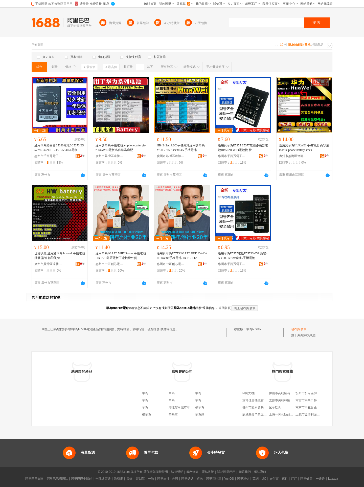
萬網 (256, 478)
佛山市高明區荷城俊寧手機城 (288, 393)
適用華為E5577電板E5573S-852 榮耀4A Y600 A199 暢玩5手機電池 (242, 256)
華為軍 (173, 414)
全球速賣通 (103, 478)
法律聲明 (177, 472)
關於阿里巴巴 (226, 472)
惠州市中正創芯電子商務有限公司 (109, 264)
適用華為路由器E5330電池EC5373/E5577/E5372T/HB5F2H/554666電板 (59, 148)
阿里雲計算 (213, 478)
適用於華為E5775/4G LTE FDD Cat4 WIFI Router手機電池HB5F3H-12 (182, 256)
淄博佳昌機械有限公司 (257, 400)
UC (264, 478)
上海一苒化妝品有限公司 (285, 414)
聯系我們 (245, 472)
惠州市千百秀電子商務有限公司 (48, 156)
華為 (145, 393)
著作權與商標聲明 (156, 472)
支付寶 (274, 478)
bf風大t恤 (248, 393)
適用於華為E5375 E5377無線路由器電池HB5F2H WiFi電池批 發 (243, 148)
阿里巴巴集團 (34, 478)
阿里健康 (306, 478)
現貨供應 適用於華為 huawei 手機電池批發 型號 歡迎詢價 (59, 256)
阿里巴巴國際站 (57, 478)
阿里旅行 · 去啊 (167, 478)
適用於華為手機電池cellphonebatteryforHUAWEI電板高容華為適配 (121, 148)
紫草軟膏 (275, 407)
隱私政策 (208, 472)
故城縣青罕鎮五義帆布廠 (259, 414)
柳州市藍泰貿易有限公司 (259, 407)
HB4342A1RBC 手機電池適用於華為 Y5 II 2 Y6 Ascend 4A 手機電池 (181, 148)
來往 (285, 478)
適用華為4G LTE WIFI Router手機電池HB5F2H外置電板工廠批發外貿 (121, 256)
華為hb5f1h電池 (256, 329)
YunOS (229, 478)
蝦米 (200, 478)
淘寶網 (118, 478)
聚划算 (140, 478)
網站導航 (260, 472)
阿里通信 (243, 478)
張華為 (199, 407)
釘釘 (294, 478)
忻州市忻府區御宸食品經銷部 (315, 393)
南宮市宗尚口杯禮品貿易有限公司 (318, 400)
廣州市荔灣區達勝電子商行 (109, 156)
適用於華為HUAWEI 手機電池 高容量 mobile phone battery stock (304, 148)
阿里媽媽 (187, 478)
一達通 (320, 478)
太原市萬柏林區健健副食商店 (288, 400)
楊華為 (146, 414)
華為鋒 (199, 414)
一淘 (151, 478)
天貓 (129, 478)
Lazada (333, 478)
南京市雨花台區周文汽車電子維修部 (319, 407)
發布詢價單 (298, 329)
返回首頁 (225, 308)
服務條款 (192, 472)
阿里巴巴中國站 (81, 478)
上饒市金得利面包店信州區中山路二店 (321, 414)
